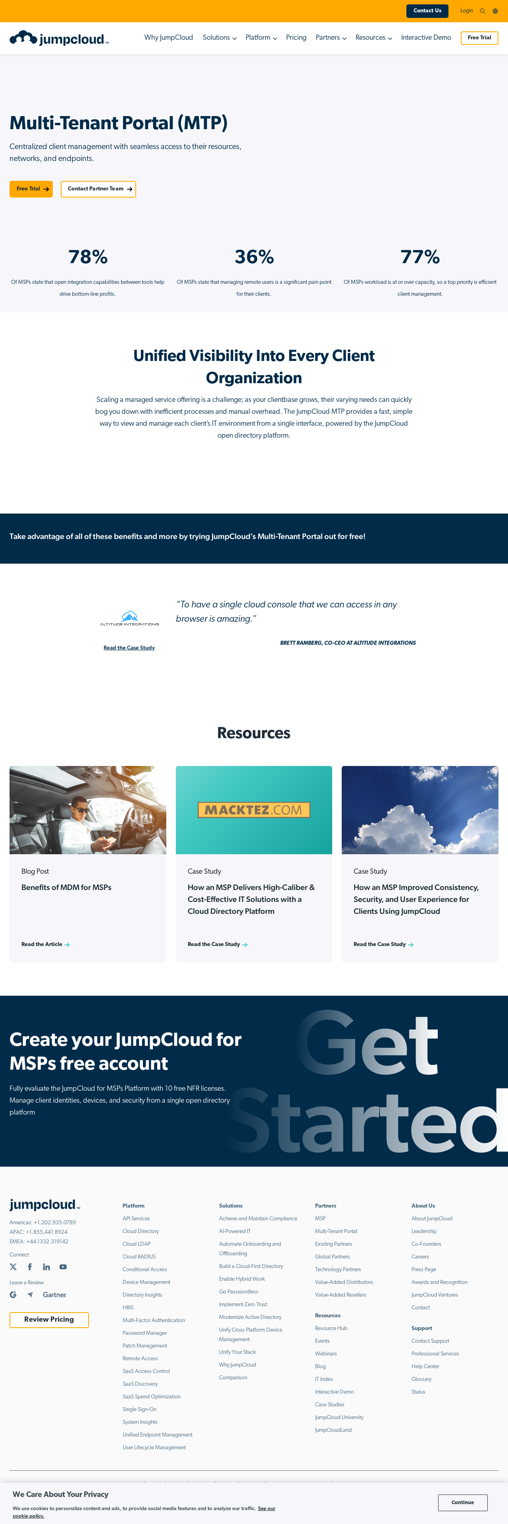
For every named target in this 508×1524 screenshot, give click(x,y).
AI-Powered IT (235, 1232)
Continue (463, 1502)
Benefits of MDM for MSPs (66, 887)
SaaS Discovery (140, 1384)
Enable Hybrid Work (242, 1279)
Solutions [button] (216, 38)
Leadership (424, 1232)
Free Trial (479, 38)
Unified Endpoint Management (157, 1435)
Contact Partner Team (95, 189)
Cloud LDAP (136, 1244)
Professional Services (435, 1354)
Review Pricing (49, 1320)
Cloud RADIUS (139, 1257)
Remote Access (140, 1359)
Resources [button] (370, 38)
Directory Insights (142, 1295)
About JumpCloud (432, 1219)
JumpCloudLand (333, 1430)
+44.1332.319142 (47, 1242)
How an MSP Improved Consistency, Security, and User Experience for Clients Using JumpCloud (416, 899)
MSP (320, 1219)
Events (322, 1341)
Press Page (424, 1270)
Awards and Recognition (440, 1283)
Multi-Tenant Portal (336, 1232)
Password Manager (145, 1333)
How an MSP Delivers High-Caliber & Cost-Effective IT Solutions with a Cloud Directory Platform (251, 899)
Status (418, 1392)
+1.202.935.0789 (55, 1223)
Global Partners (332, 1257)
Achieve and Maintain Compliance (258, 1219)
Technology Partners (338, 1270)
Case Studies (329, 1405)
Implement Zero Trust (243, 1305)
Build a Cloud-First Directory (251, 1267)
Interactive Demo (426, 38)
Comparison (233, 1378)
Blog (320, 1367)
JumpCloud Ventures (435, 1295)
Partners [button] (328, 38)
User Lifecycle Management (154, 1448)
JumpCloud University (339, 1418)
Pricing (296, 38)
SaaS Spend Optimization (152, 1397)
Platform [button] (258, 38)
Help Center (425, 1367)
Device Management (146, 1283)
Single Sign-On (139, 1410)
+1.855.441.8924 (46, 1232)
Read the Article (41, 945)
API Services (136, 1219)
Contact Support (430, 1341)
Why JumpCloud (168, 38)
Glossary (421, 1379)
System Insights (140, 1422)
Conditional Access (145, 1270)
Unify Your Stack (237, 1352)
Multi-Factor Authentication (154, 1321)
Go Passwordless (238, 1292)
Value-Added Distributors (344, 1283)
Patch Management (145, 1346)
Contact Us (427, 11)
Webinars (326, 1354)
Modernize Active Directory (250, 1317)
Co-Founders (426, 1244)
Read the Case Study (129, 647)
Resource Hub (331, 1329)
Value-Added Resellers (340, 1295)
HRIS (128, 1308)
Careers (420, 1257)
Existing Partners (333, 1244)
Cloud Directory (141, 1232)
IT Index (324, 1379)
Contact (421, 1308)
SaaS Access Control (146, 1372)
